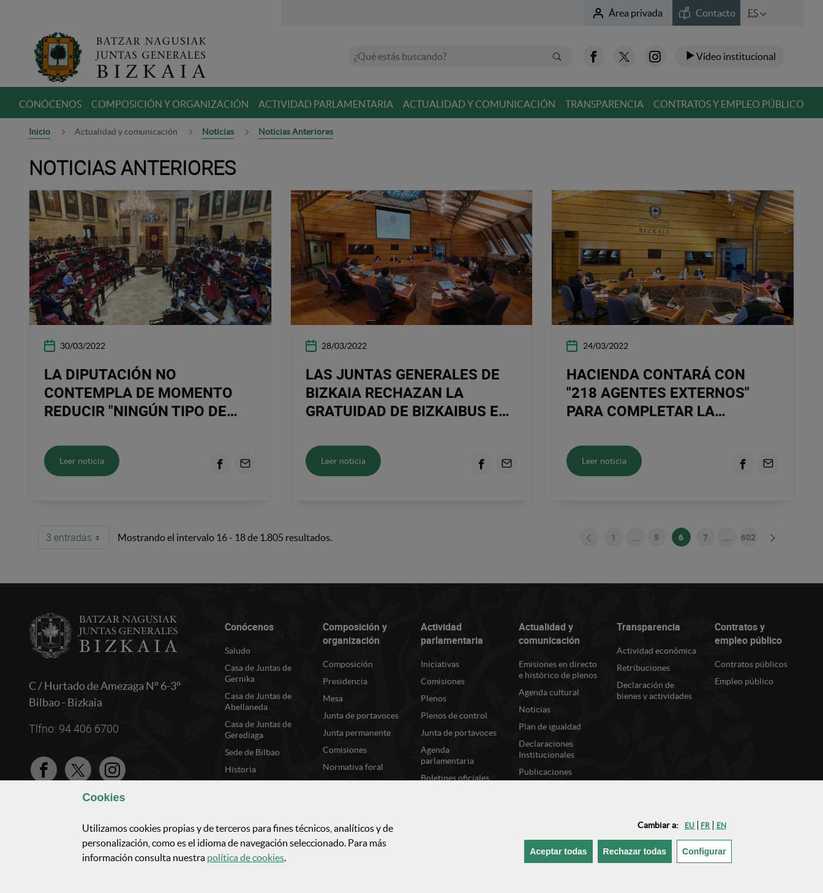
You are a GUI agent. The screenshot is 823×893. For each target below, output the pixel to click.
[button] (689, 825)
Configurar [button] (707, 850)
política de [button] (245, 857)
